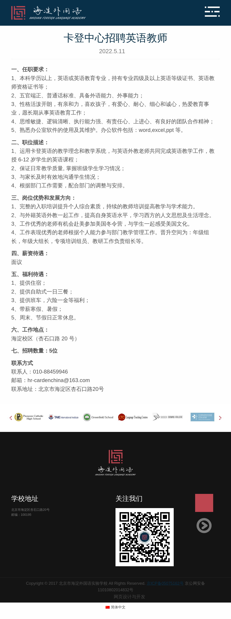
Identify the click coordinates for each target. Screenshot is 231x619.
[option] (28, 417)
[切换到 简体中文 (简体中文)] (115, 607)
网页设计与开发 (129, 596)
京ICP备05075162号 (165, 583)
